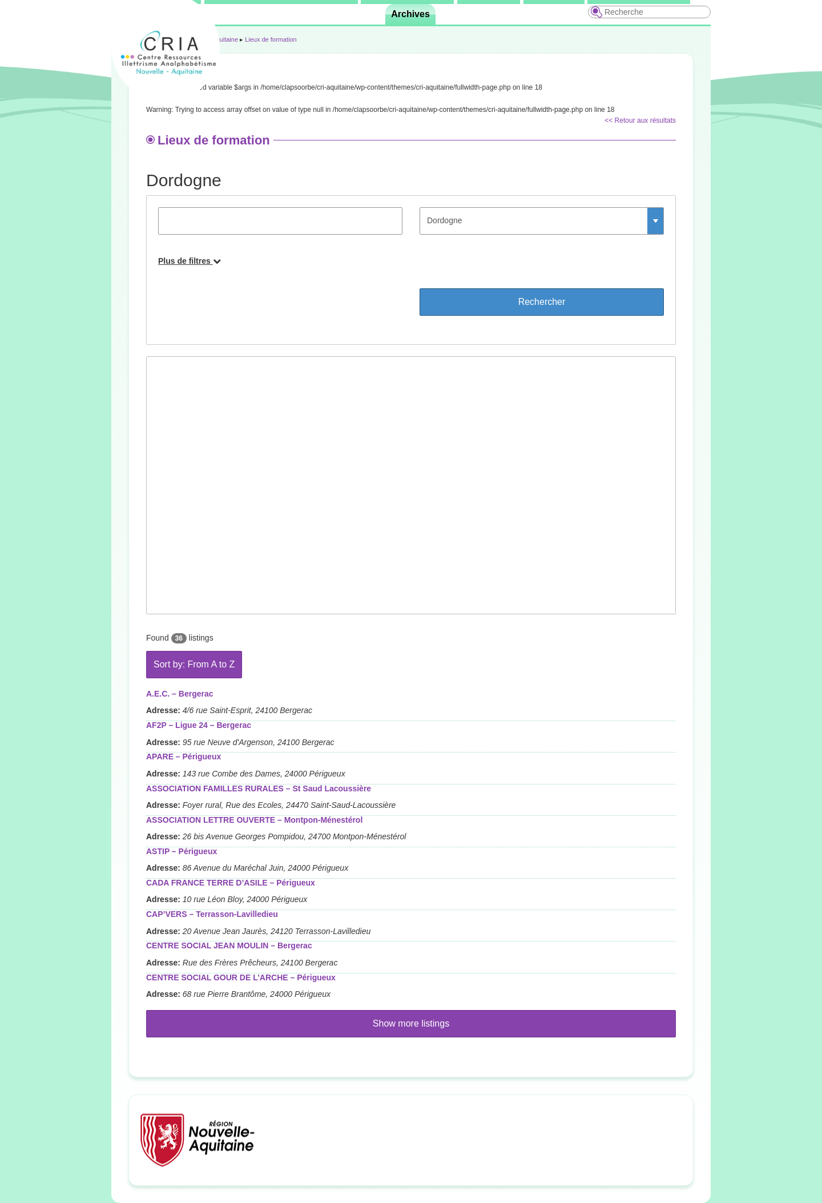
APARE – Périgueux (183, 756)
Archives (410, 14)
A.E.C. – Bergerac (179, 693)
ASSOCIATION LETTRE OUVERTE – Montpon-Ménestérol (254, 819)
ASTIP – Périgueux (181, 851)
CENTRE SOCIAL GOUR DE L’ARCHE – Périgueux (241, 977)
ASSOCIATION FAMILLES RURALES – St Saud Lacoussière (258, 788)
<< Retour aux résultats (640, 120)
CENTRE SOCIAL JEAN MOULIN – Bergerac (229, 945)
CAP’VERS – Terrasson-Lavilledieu (212, 914)
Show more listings (411, 1023)
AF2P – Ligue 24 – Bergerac (198, 725)
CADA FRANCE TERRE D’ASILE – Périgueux (230, 882)
